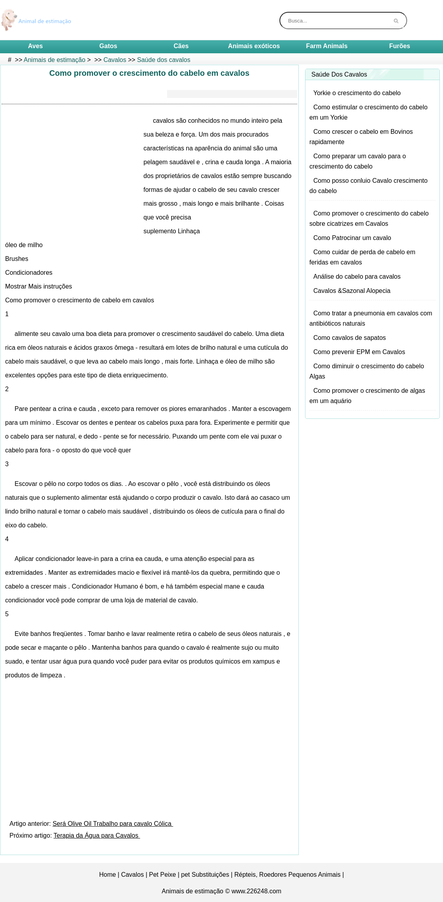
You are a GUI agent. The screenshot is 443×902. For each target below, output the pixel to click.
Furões (399, 46)
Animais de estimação (55, 59)
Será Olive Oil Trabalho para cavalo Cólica (112, 823)
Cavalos (114, 59)
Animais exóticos (254, 46)
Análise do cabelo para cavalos (356, 276)
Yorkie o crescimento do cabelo (357, 93)
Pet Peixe (162, 874)
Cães (180, 46)
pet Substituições (205, 874)
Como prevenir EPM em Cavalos (359, 352)
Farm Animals (327, 46)
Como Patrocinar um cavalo (352, 237)
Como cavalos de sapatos (349, 337)
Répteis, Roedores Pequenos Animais (287, 874)
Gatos (108, 46)
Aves (35, 46)
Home (107, 874)
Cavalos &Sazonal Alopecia (352, 290)
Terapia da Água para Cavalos (97, 835)
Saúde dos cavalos (163, 59)
